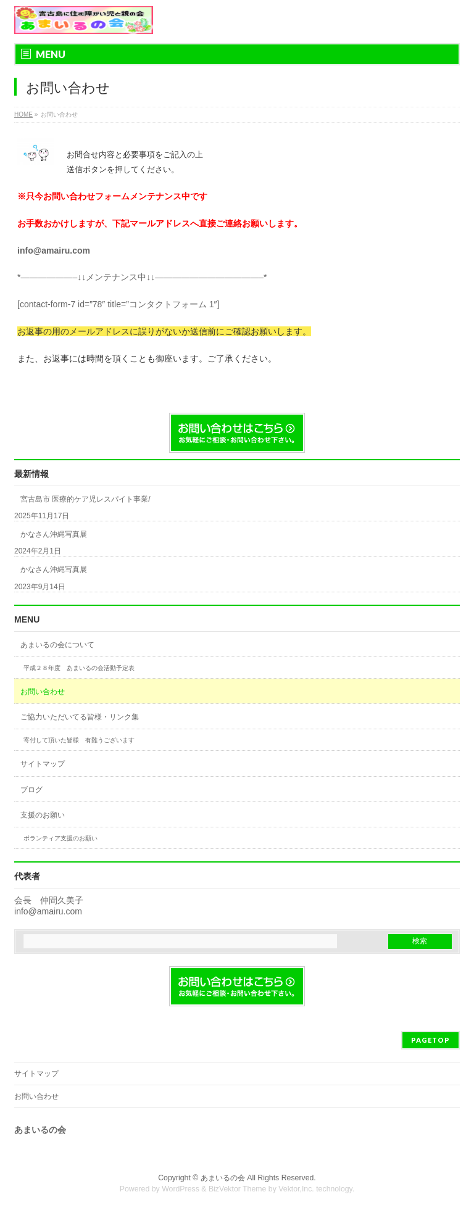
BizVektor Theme (238, 1189)
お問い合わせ (42, 691)
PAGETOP (430, 1040)
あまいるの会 (223, 1178)
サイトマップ (42, 764)
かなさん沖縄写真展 (53, 534)
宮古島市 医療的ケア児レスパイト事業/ (85, 499)
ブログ (31, 789)
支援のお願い (42, 815)
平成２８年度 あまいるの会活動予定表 (79, 667)
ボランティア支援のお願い (60, 838)
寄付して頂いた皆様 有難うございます (79, 740)
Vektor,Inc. (296, 1189)
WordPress (180, 1189)
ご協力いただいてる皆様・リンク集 (79, 717)
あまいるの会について (57, 644)
